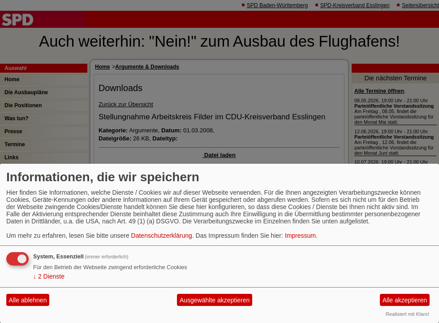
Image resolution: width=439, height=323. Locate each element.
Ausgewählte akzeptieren (215, 300)
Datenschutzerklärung (161, 235)
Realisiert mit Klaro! (407, 314)
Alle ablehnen (28, 300)
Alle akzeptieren (405, 300)
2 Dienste (49, 276)
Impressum (300, 235)
